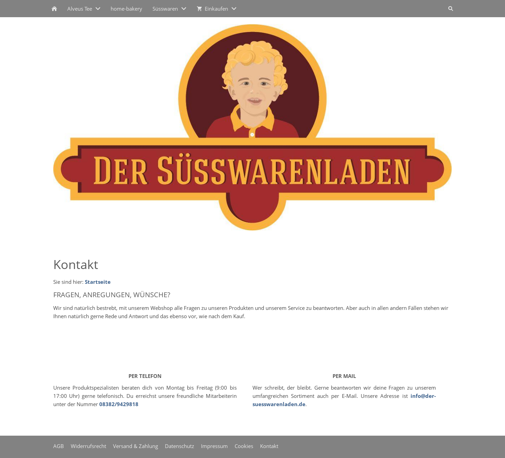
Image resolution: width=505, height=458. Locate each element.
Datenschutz (179, 446)
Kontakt (269, 446)
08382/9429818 (118, 404)
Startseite (98, 281)
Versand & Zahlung (135, 446)
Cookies (244, 446)
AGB (58, 446)
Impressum (214, 446)
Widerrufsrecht (88, 446)
